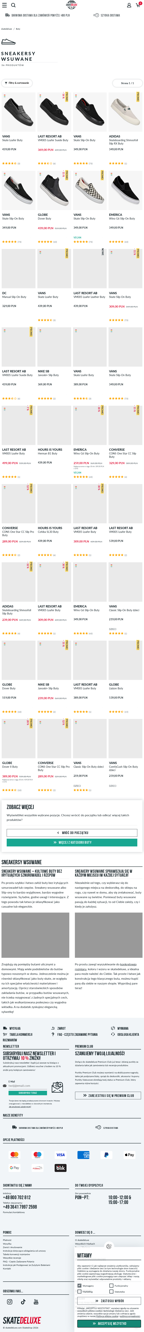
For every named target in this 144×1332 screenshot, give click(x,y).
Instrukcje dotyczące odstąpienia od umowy (24, 1250)
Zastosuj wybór (109, 1301)
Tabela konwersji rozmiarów (16, 1254)
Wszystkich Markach (85, 1243)
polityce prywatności (130, 1316)
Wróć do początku (72, 833)
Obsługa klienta (125, 1035)
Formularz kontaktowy (14, 1212)
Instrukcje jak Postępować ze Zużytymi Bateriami (26, 1265)
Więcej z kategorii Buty (72, 843)
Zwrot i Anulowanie (12, 1247)
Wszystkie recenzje (12, 1257)
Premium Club (84, 1047)
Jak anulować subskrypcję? (20, 1106)
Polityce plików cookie (107, 1316)
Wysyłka (11, 1029)
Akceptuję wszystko (109, 1324)
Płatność (7, 1240)
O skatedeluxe (82, 1240)
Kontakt (7, 1268)
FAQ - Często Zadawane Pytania (74, 1035)
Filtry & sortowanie (16, 83)
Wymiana (119, 1029)
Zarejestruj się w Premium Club (108, 1096)
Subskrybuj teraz (28, 1093)
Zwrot (58, 1029)
